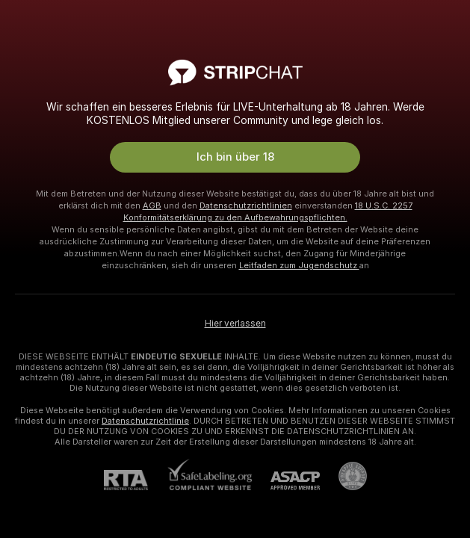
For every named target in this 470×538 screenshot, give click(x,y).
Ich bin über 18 (235, 157)
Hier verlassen (235, 323)
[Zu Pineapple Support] (343, 476)
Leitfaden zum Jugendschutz (299, 265)
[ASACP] (286, 480)
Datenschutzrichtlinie (145, 420)
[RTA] (135, 480)
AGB (152, 205)
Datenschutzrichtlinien (246, 205)
